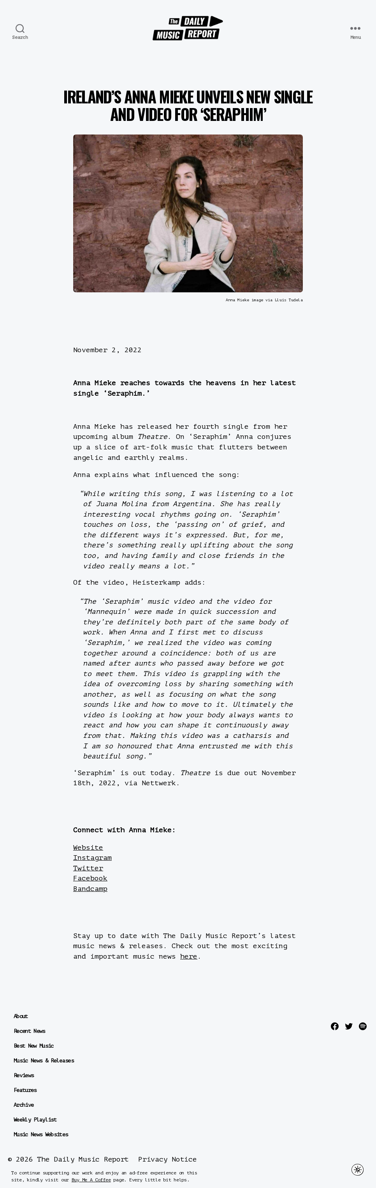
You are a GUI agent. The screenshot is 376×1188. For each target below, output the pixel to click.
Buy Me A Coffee (91, 1180)
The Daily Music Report (83, 1159)
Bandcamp (90, 889)
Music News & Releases (44, 1061)
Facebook (90, 878)
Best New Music (34, 1046)
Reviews (23, 1075)
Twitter (88, 868)
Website (88, 847)
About (21, 1016)
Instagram (92, 857)
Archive (23, 1105)
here (188, 956)
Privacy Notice (167, 1159)
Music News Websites (41, 1134)
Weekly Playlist (35, 1120)
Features (25, 1090)
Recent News (29, 1031)
